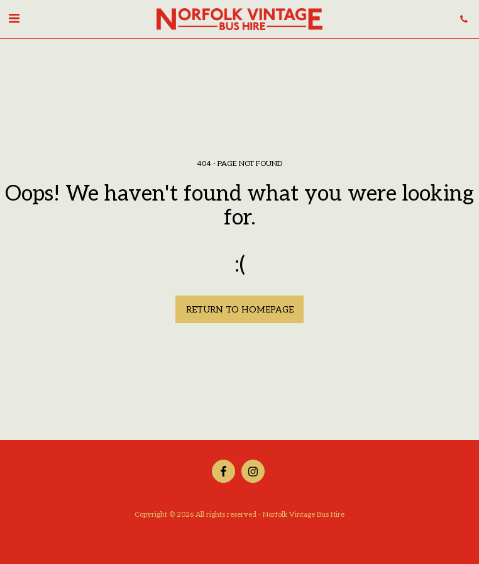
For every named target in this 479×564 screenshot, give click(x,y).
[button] (14, 19)
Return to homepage (240, 309)
